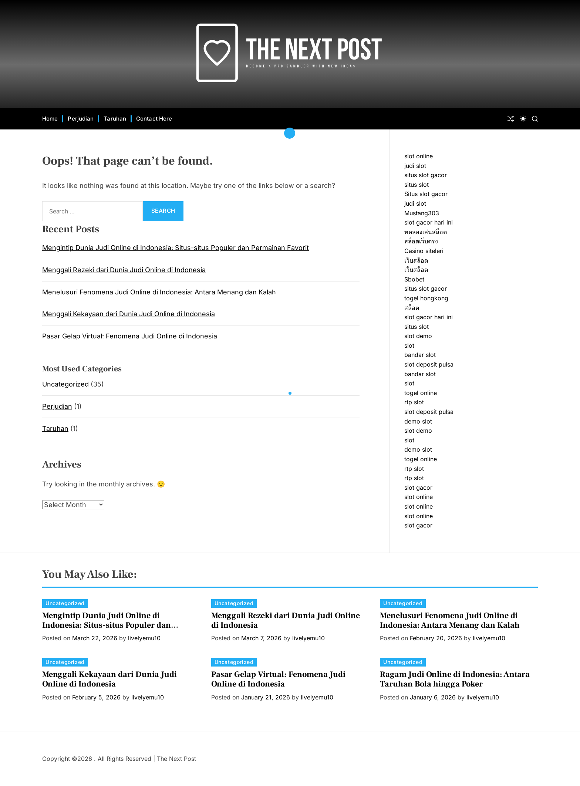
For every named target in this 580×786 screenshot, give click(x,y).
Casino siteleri (424, 250)
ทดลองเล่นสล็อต (425, 232)
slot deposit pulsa (428, 364)
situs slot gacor (425, 175)
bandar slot (420, 354)
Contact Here (154, 118)
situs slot (416, 184)
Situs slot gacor (426, 194)
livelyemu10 (144, 638)
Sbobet (414, 279)
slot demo (418, 336)
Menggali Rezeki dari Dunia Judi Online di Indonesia (124, 270)
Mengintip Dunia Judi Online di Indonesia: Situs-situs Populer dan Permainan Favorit (175, 248)
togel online (420, 393)
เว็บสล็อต (416, 260)
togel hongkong (426, 298)
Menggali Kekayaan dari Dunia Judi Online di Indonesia (128, 314)
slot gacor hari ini (428, 222)
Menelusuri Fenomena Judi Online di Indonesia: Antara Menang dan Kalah (159, 292)
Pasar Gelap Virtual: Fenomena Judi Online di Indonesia (129, 336)
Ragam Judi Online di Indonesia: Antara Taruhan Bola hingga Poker (455, 679)
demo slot (418, 421)
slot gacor (418, 487)
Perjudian (81, 118)
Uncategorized (65, 384)
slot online (418, 156)
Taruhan (115, 118)
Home (50, 118)
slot (409, 345)
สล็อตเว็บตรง (421, 241)
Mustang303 (421, 213)
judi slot (415, 165)
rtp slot (414, 402)
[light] (523, 118)
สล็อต (411, 307)
